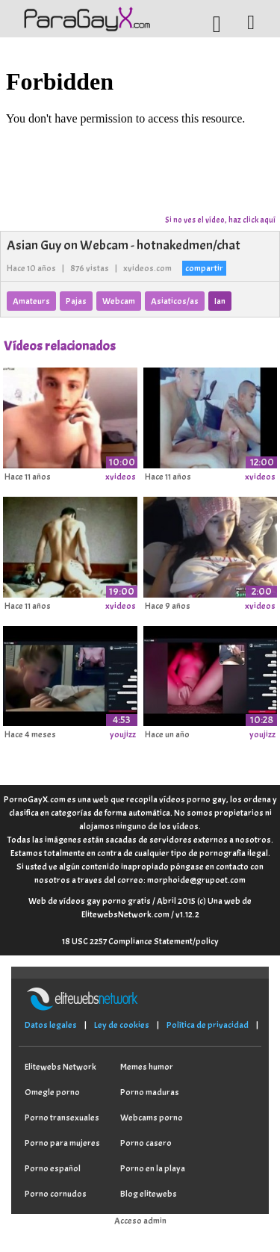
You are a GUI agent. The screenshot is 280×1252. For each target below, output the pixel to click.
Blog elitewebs (148, 1194)
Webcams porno (151, 1118)
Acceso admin (140, 1221)
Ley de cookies (121, 1025)
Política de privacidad (208, 1025)
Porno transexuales (62, 1118)
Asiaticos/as (175, 301)
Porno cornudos (56, 1194)
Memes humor (146, 1067)
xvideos (120, 477)
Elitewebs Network (60, 1067)
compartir (204, 268)
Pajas (76, 301)
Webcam (118, 301)
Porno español (53, 1168)
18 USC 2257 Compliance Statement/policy (140, 941)
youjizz (123, 734)
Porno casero (146, 1143)
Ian (219, 301)
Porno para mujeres (62, 1143)
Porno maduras (149, 1092)
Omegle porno (52, 1092)
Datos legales (51, 1025)
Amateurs (31, 301)
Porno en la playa (152, 1168)
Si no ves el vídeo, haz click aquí (220, 219)
